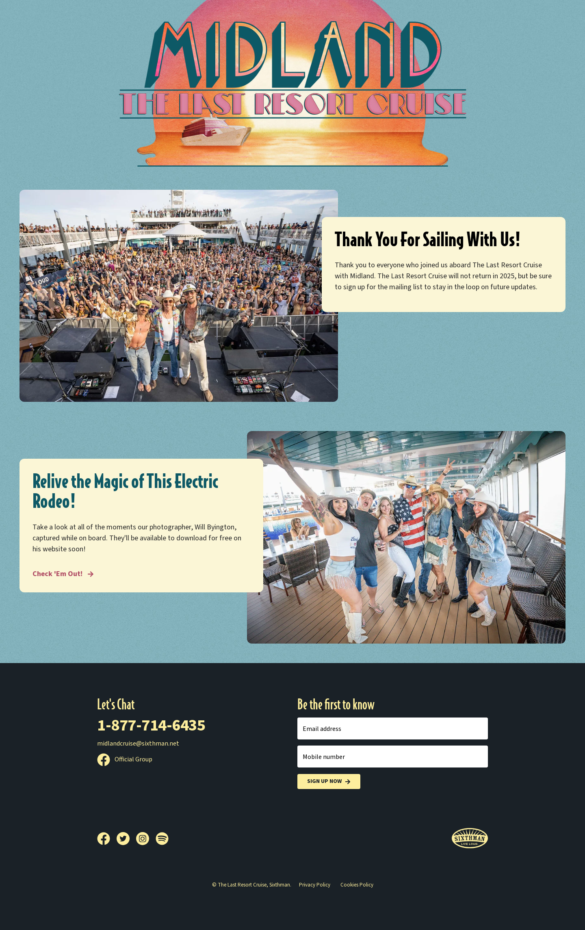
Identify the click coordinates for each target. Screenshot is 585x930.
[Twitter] (126, 838)
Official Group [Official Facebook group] (124, 759)
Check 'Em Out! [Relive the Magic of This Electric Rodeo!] (63, 574)
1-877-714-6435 (151, 725)
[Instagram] (146, 838)
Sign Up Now (329, 781)
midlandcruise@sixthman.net (138, 743)
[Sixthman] (470, 838)
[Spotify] (162, 838)
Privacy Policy (314, 885)
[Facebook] (107, 838)
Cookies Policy (356, 885)
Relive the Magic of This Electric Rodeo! (125, 491)
